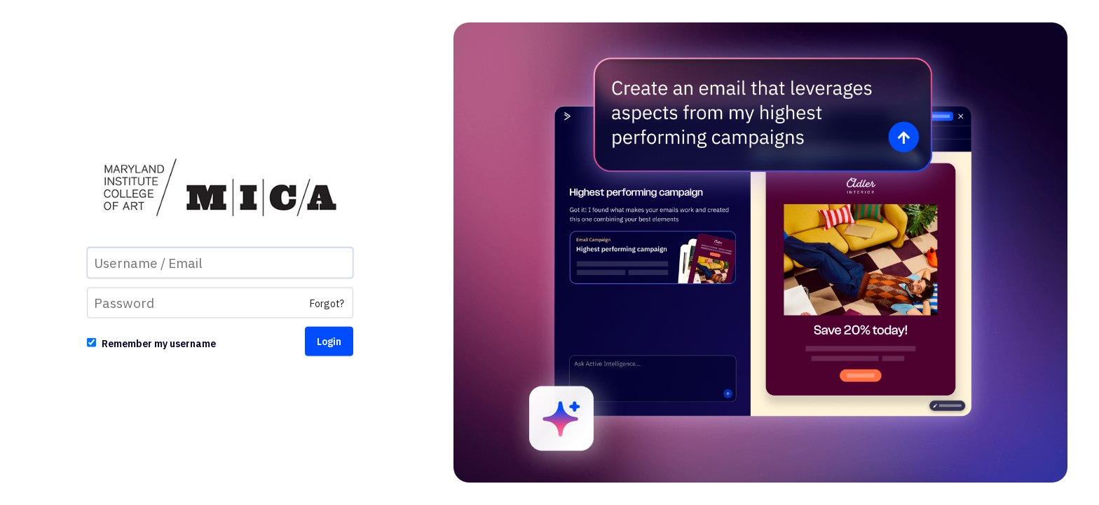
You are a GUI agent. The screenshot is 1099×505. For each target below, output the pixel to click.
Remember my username (159, 343)
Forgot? (327, 303)
